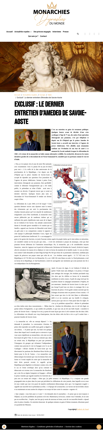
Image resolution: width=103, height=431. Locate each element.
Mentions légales (28, 428)
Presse (65, 33)
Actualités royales (22, 33)
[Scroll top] (98, 426)
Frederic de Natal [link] (83, 410)
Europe (42, 96)
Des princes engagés (42, 33)
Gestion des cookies (74, 428)
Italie (50, 96)
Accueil (9, 33)
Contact (43, 37)
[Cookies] (4, 427)
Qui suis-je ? (33, 37)
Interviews (57, 33)
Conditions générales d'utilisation (50, 428)
